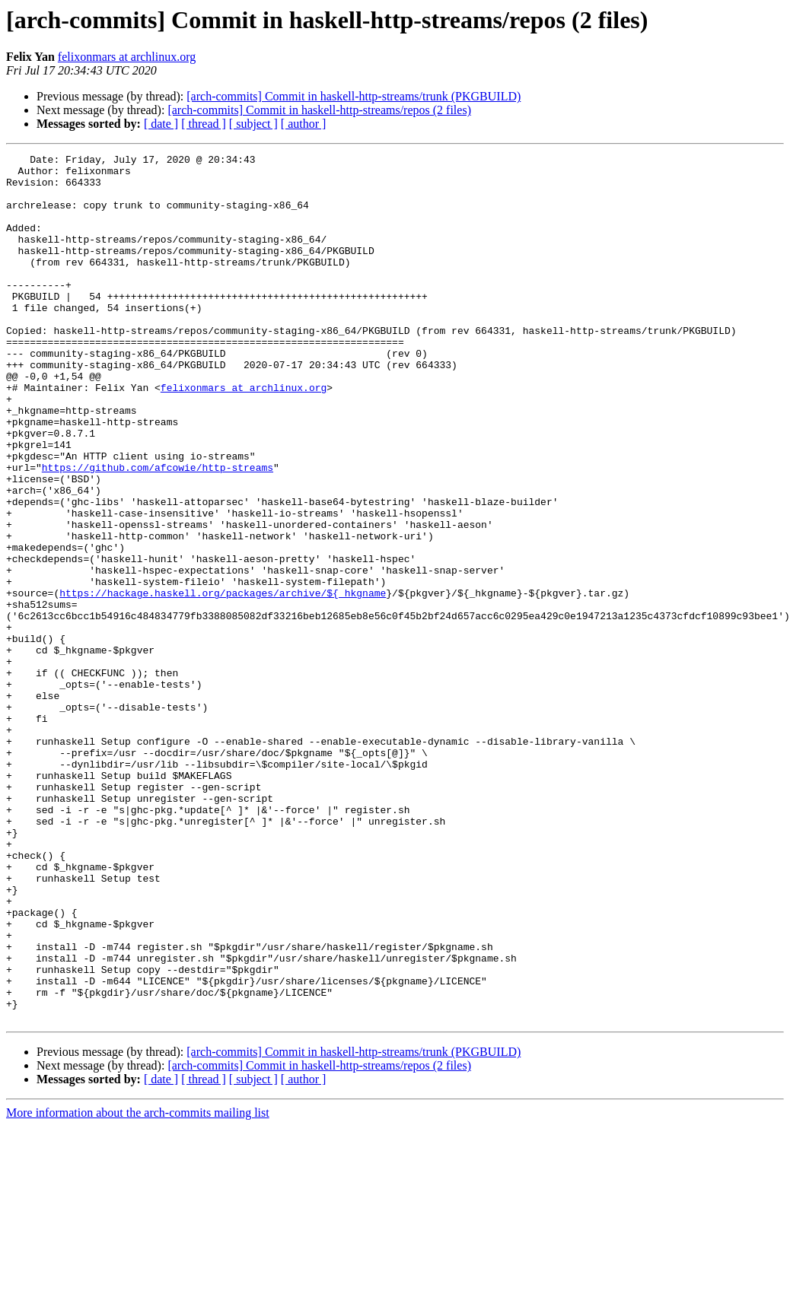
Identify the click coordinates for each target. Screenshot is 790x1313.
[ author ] (304, 123)
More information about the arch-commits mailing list (137, 1286)
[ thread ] (203, 123)
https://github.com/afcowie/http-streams (157, 531)
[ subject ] (253, 123)
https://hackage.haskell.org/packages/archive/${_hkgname (222, 681)
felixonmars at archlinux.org (127, 56)
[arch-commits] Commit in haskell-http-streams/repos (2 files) (319, 109)
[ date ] (161, 123)
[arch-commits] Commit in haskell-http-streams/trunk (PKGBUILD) (353, 96)
